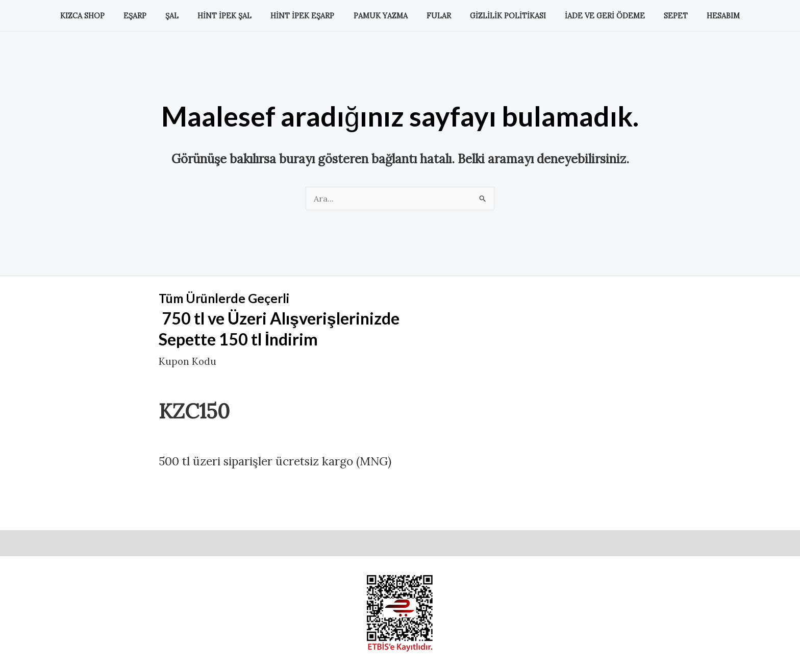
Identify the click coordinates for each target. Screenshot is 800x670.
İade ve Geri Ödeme (592, 15)
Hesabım (701, 15)
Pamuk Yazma (381, 15)
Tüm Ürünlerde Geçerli (241, 297)
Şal (184, 15)
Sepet (659, 15)
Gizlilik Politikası (499, 15)
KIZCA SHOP (104, 15)
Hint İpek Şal (233, 15)
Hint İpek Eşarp (307, 15)
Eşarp (151, 15)
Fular (434, 15)
